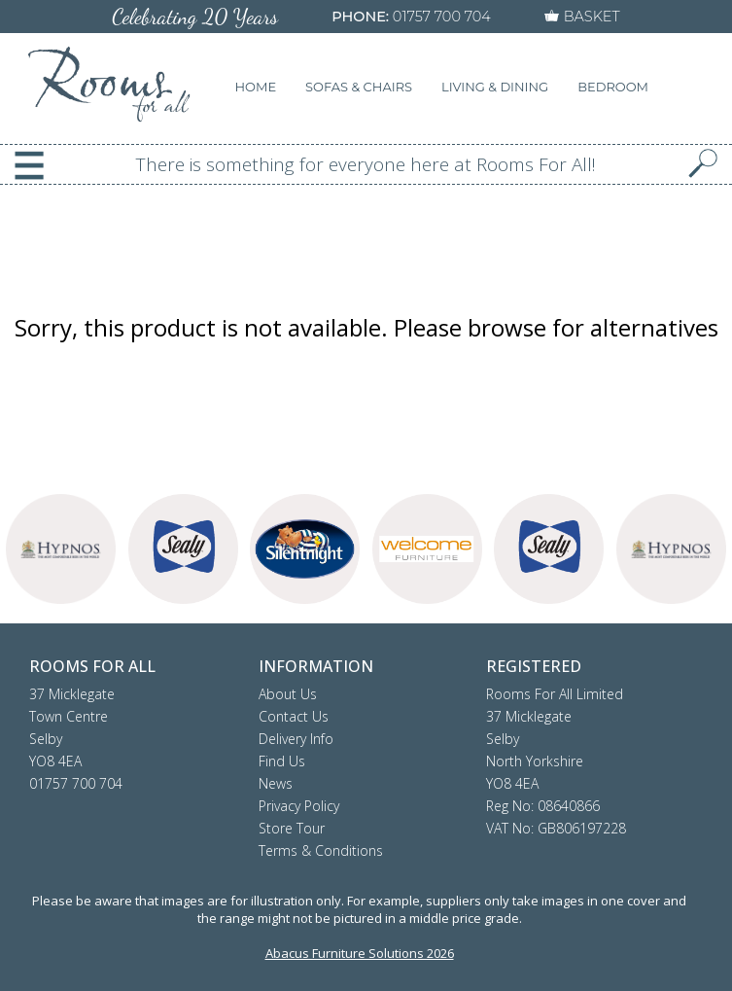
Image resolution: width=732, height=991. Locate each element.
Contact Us (294, 716)
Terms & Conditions (321, 850)
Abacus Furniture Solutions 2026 (359, 953)
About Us (288, 694)
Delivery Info (296, 738)
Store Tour (292, 828)
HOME (256, 86)
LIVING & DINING (494, 86)
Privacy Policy (299, 805)
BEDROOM (612, 86)
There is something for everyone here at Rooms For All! (366, 164)
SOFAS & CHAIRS (358, 86)
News (276, 783)
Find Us (282, 761)
